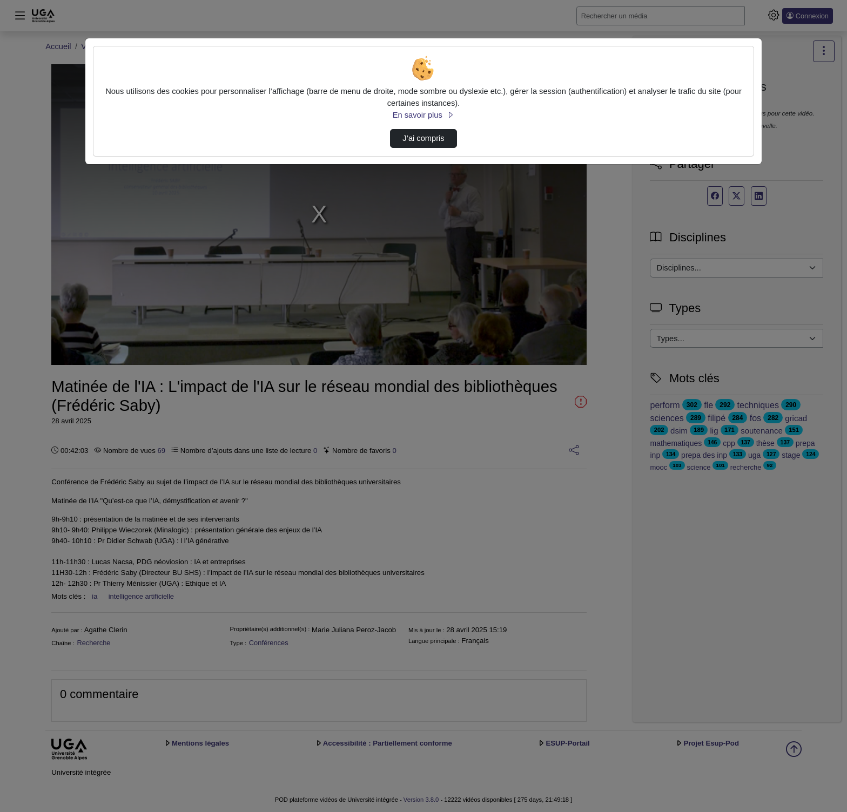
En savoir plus (423, 115)
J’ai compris (423, 138)
